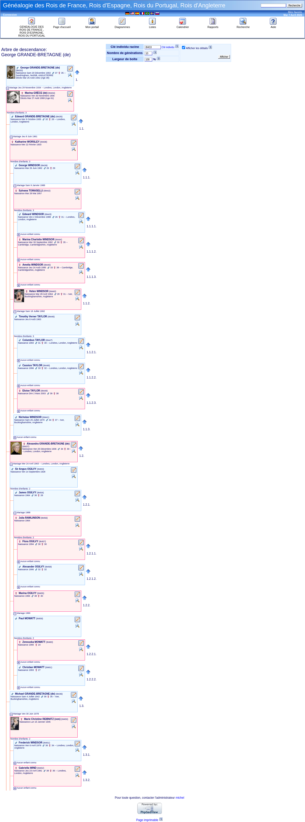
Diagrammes (122, 25)
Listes (152, 25)
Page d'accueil (61, 25)
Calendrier (183, 25)
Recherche (243, 25)
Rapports (213, 25)
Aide (273, 25)
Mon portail (92, 25)
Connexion (10, 14)
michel (180, 797)
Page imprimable (147, 820)
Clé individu (168, 47)
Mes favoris (295, 12)
